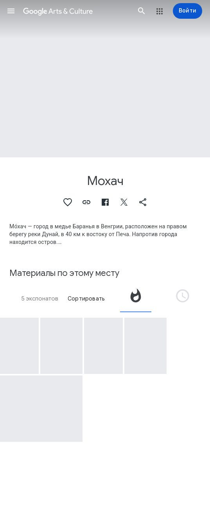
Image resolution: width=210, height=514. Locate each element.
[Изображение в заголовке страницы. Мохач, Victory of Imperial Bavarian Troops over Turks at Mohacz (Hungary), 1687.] (105, 78)
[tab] (135, 298)
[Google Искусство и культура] (76, 11)
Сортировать (86, 298)
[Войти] (187, 11)
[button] (11, 11)
